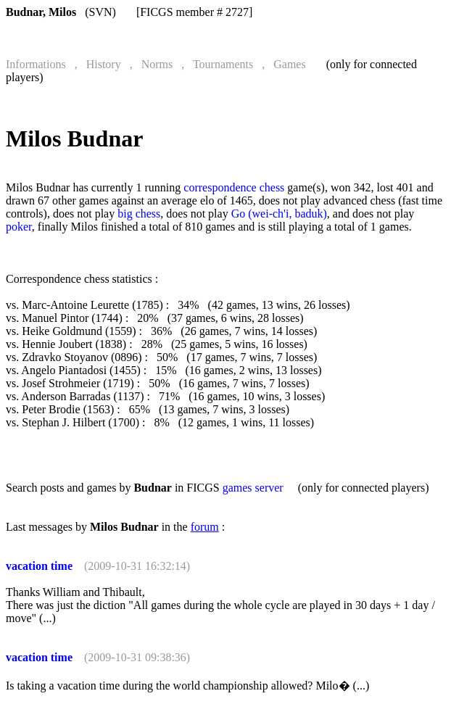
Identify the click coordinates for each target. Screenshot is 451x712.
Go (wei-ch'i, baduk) (279, 213)
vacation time (39, 566)
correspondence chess (233, 187)
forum (205, 527)
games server (253, 487)
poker (19, 226)
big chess (138, 213)
